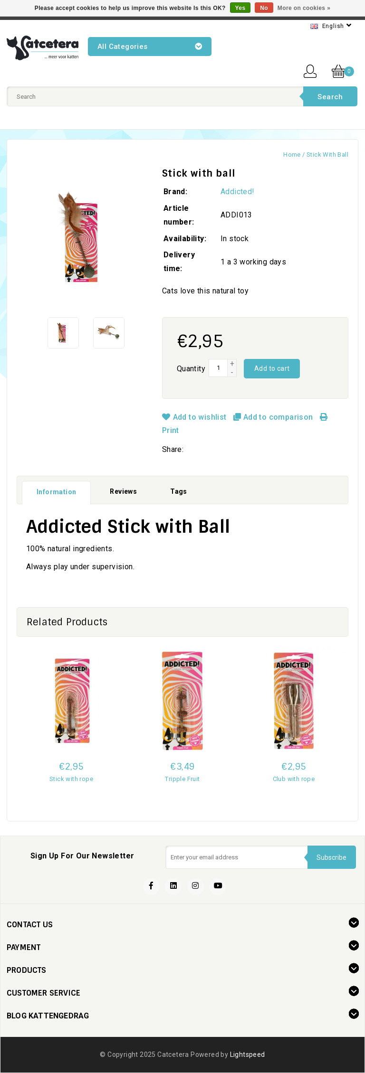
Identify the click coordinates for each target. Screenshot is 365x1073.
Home (292, 154)
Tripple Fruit (182, 778)
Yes (240, 8)
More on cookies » (304, 8)
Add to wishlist (195, 417)
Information (56, 492)
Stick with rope (71, 778)
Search (330, 97)
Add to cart (271, 368)
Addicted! (238, 191)
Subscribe (331, 857)
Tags (178, 491)
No (264, 8)
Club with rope (294, 778)
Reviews (123, 491)
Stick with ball (327, 154)
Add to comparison (274, 417)
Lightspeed (247, 1054)
